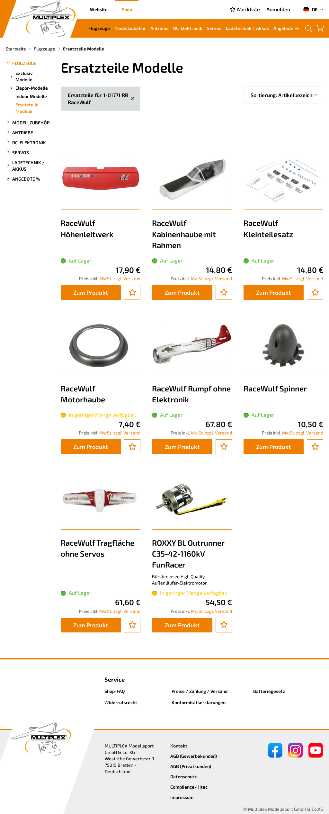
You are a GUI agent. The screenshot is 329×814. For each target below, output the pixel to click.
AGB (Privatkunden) (190, 766)
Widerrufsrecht (120, 702)
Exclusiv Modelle (21, 76)
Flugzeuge (99, 28)
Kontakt (178, 745)
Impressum (181, 797)
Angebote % (286, 28)
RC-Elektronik (187, 28)
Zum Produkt (90, 292)
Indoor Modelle (31, 96)
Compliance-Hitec (189, 787)
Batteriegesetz (269, 691)
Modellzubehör (130, 28)
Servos (214, 28)
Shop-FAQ (114, 691)
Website (99, 9)
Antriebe (159, 28)
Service (114, 679)
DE (310, 9)
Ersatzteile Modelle (27, 108)
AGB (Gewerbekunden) (193, 756)
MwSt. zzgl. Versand (119, 278)
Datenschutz (183, 776)
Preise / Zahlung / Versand (199, 691)
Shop (127, 9)
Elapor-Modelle (28, 88)
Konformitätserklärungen (199, 702)
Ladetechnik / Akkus (247, 28)
